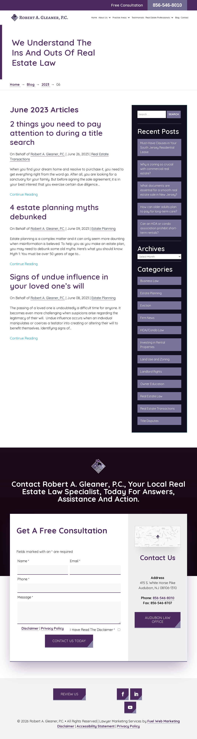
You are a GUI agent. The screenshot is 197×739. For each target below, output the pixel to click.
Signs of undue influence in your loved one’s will (59, 281)
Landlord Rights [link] (151, 371)
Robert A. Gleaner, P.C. (48, 154)
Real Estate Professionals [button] (158, 17)
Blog (177, 17)
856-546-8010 (167, 5)
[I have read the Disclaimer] (119, 629)
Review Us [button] (69, 694)
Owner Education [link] (152, 384)
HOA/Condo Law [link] (152, 330)
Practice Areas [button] (119, 17)
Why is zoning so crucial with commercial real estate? (156, 168)
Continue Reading (24, 194)
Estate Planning (103, 228)
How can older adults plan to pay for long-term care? (158, 209)
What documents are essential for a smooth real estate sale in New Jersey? (158, 190)
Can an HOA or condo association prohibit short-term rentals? (158, 228)
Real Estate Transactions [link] (157, 408)
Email (75, 561)
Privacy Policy (52, 628)
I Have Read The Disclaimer (92, 630)
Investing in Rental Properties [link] (152, 345)
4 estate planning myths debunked (54, 211)
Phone (23, 579)
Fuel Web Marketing (163, 721)
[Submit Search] (174, 114)
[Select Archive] (159, 256)
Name (23, 561)
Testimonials (138, 17)
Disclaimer (30, 628)
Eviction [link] (145, 305)
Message (25, 597)
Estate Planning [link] (151, 293)
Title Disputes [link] (149, 421)
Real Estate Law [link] (151, 396)
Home (94, 17)
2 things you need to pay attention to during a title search (56, 133)
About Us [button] (102, 17)
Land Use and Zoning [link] (154, 359)
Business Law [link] (149, 281)
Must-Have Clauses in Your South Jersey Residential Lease (158, 147)
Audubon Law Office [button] (157, 620)
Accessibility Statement (96, 726)
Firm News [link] (147, 318)
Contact (184, 17)
